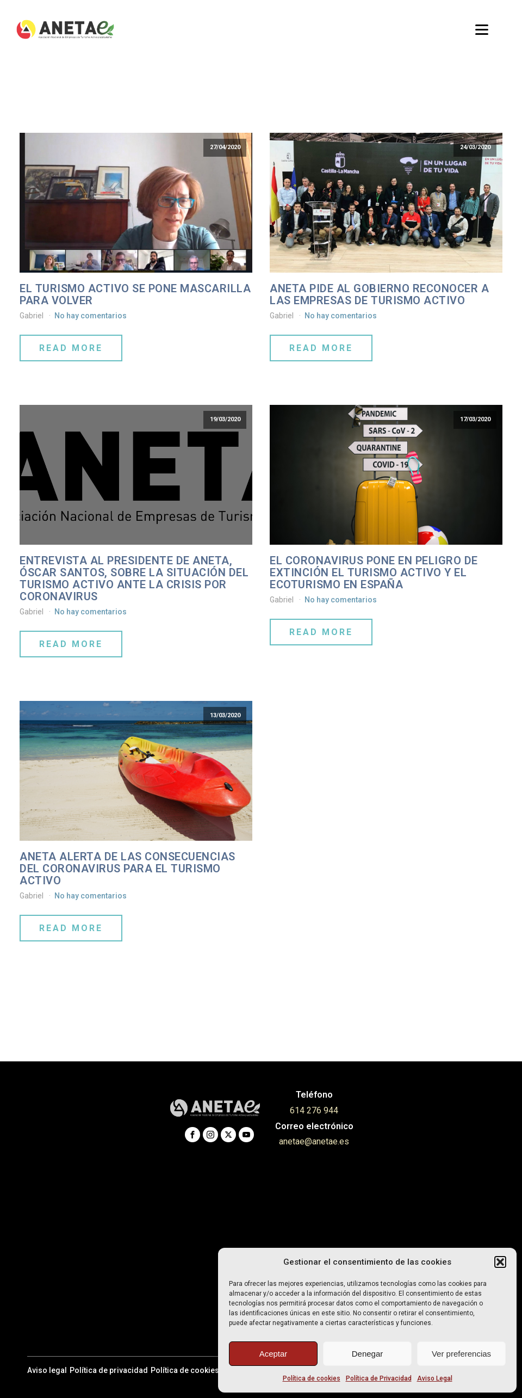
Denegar (367, 1353)
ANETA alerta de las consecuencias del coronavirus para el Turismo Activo (127, 868)
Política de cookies (311, 1378)
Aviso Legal (434, 1378)
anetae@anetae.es (314, 1141)
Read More (71, 348)
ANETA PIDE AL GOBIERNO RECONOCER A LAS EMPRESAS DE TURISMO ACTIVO (379, 294)
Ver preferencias (461, 1353)
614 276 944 (314, 1110)
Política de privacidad (109, 1370)
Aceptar (273, 1353)
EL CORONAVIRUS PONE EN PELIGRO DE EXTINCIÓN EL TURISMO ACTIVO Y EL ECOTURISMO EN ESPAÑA (374, 572)
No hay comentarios (90, 315)
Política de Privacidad (379, 1378)
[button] (500, 1262)
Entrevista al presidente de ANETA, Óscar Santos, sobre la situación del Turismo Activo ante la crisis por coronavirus (134, 578)
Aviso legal (47, 1370)
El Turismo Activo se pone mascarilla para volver (135, 294)
